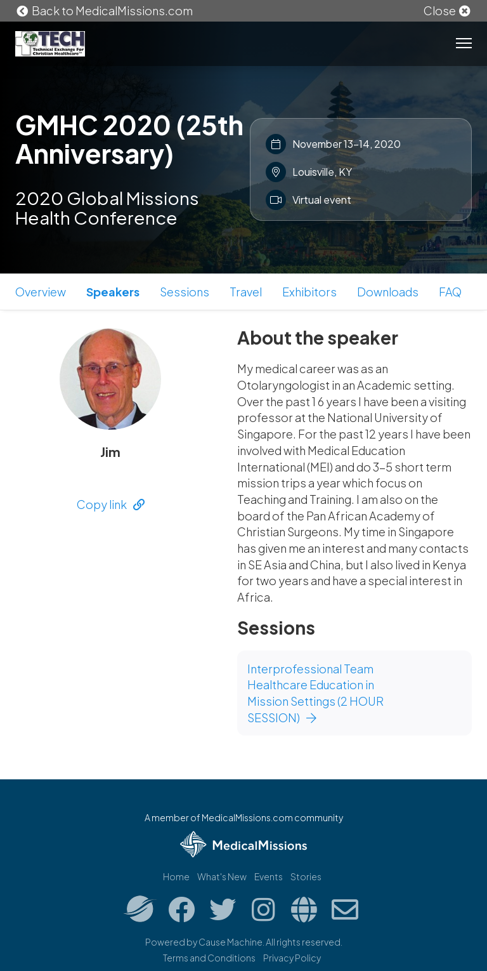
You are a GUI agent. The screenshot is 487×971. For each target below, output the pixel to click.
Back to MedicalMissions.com (104, 10)
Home (176, 876)
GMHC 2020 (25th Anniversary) (129, 138)
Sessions (184, 291)
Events (268, 876)
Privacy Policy (292, 957)
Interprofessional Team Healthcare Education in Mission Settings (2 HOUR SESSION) (315, 693)
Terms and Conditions (209, 957)
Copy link (111, 504)
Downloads (388, 291)
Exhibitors (309, 291)
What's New (222, 876)
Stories (305, 876)
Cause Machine (230, 942)
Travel (246, 291)
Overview (40, 291)
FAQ (450, 291)
